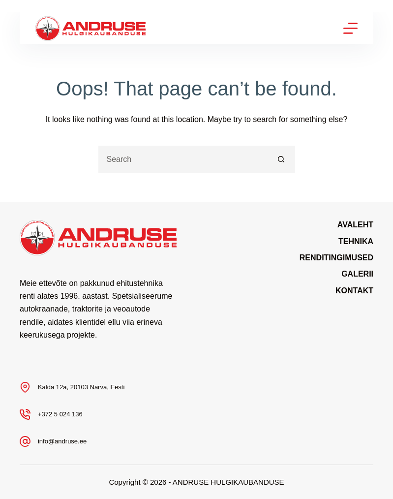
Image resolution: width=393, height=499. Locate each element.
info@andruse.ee (62, 441)
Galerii (357, 274)
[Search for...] (183, 159)
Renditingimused (336, 257)
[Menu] (350, 28)
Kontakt (354, 290)
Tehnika (355, 241)
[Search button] (281, 159)
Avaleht (355, 224)
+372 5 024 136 (60, 414)
